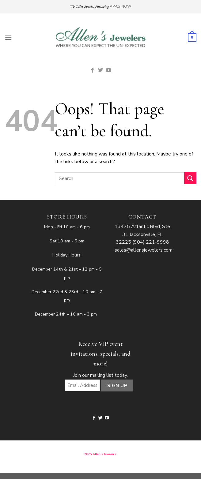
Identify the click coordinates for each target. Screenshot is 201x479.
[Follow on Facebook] (92, 70)
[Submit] (190, 178)
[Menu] (8, 37)
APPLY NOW (120, 6)
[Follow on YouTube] (108, 70)
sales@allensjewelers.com (144, 250)
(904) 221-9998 (150, 242)
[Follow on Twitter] (100, 70)
